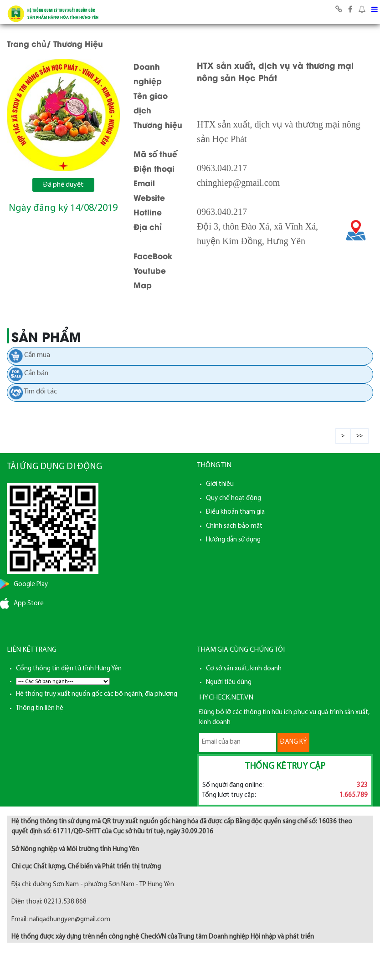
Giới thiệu (220, 484)
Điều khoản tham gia (235, 512)
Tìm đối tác (40, 391)
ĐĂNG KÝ (293, 742)
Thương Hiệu (78, 43)
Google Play (31, 584)
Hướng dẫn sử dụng (233, 539)
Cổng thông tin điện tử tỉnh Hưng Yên (69, 668)
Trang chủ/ (29, 43)
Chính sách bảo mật (234, 526)
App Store (29, 603)
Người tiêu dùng (229, 682)
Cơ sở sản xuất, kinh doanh (244, 668)
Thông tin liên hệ (39, 708)
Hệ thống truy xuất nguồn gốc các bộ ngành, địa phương (96, 694)
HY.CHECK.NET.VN (226, 697)
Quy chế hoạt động (233, 498)
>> (359, 436)
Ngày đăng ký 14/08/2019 (63, 208)
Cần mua (37, 355)
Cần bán (36, 373)
